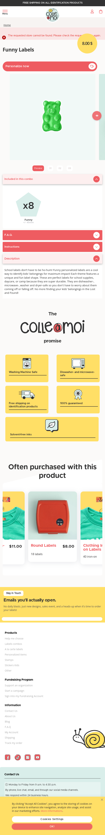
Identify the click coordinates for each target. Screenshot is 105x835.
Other (8, 670)
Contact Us (11, 711)
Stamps (9, 660)
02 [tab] (60, 168)
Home (7, 25)
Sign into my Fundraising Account (24, 696)
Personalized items (16, 654)
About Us (10, 716)
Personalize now (17, 66)
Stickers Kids (12, 665)
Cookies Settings (52, 819)
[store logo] (52, 15)
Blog (7, 721)
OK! (52, 826)
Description (12, 258)
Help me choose (14, 638)
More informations (51, 811)
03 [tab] (69, 168)
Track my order (13, 743)
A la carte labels (14, 649)
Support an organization (19, 685)
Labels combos (13, 644)
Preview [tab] (38, 168)
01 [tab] (50, 168)
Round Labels (43, 546)
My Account (11, 732)
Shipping (10, 737)
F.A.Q (8, 727)
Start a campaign (14, 690)
